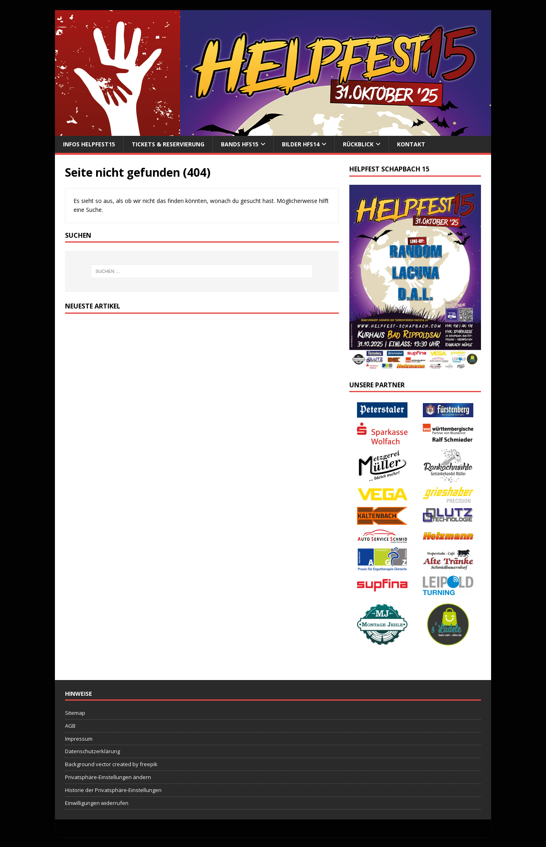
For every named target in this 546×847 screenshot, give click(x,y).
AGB (70, 725)
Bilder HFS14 (300, 144)
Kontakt (411, 144)
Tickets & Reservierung (168, 144)
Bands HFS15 (239, 144)
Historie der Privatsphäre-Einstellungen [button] (113, 790)
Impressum (78, 738)
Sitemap (75, 712)
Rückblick (358, 144)
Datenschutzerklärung (92, 751)
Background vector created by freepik (111, 764)
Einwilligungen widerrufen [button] (96, 803)
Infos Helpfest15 (89, 144)
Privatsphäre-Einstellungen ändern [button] (108, 777)
